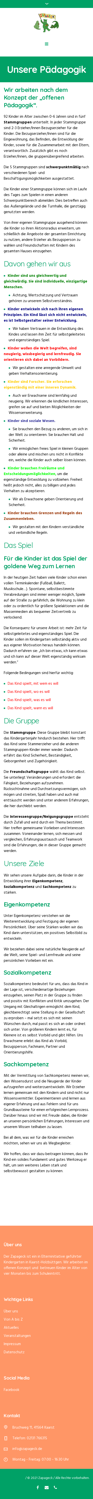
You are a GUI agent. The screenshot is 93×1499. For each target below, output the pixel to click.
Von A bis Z (13, 1320)
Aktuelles (11, 1328)
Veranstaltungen (17, 1336)
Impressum (12, 1344)
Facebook (11, 1390)
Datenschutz (14, 1352)
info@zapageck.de (27, 1449)
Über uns (11, 1311)
